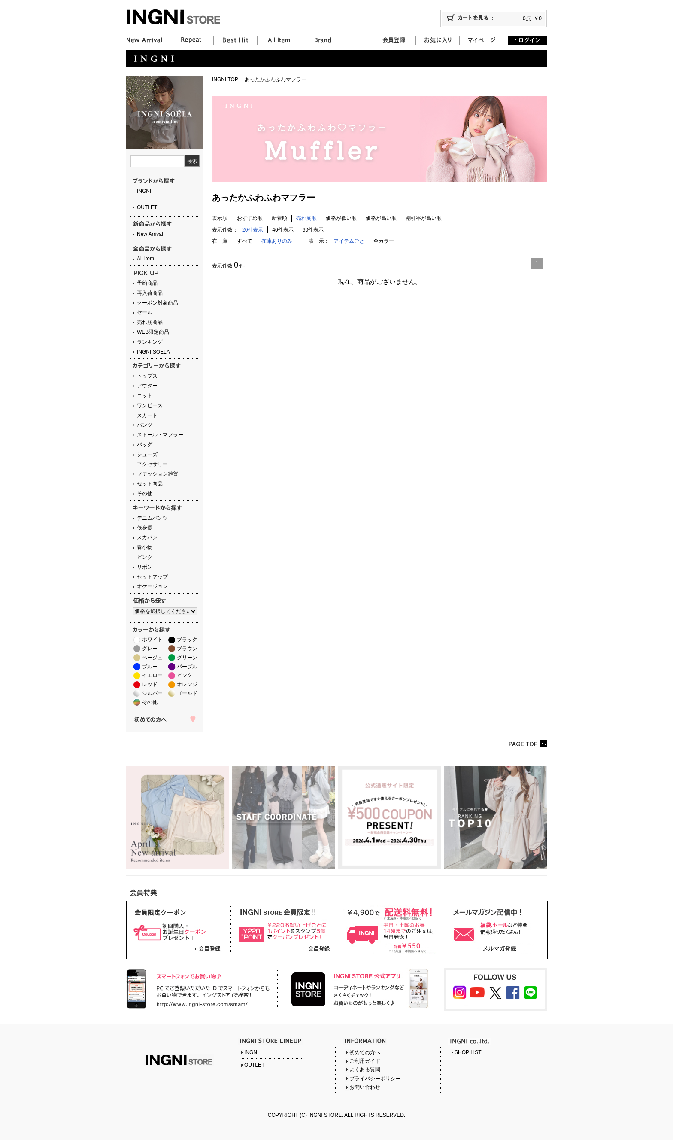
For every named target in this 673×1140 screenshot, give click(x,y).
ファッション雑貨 (157, 474)
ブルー (150, 667)
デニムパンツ (152, 518)
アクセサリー (152, 464)
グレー (150, 649)
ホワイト (152, 640)
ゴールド (187, 693)
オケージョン (152, 586)
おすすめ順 (250, 218)
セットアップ (152, 577)
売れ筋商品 (150, 322)
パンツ (144, 425)
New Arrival (150, 234)
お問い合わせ (364, 1087)
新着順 (279, 218)
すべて (244, 241)
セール (144, 312)
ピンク (144, 557)
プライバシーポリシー (375, 1079)
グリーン (187, 658)
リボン (144, 567)
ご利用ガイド (364, 1061)
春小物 (144, 547)
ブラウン (187, 649)
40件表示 (282, 230)
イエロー (152, 675)
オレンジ (187, 684)
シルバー (152, 693)
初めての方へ (364, 1052)
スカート (147, 415)
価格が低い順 (341, 218)
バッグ (144, 445)
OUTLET (147, 207)
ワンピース (150, 405)
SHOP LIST (468, 1052)
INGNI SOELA (153, 352)
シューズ (147, 454)
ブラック (187, 640)
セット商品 (150, 484)
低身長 (144, 528)
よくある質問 (364, 1070)
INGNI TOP (225, 79)
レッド (150, 684)
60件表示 (313, 230)
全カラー (383, 241)
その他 (144, 494)
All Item (145, 259)
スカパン (147, 537)
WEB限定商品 (153, 332)
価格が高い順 (381, 218)
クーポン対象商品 (157, 303)
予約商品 (147, 283)
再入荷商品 (150, 293)
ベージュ (152, 658)
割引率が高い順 (424, 218)
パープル (187, 667)
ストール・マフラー (160, 435)
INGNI (144, 191)
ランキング (150, 342)
